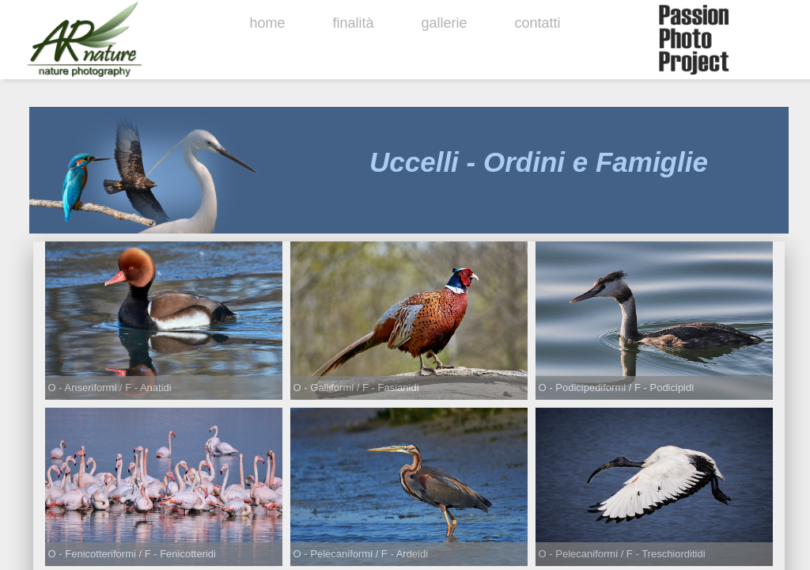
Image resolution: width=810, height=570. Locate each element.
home (267, 23)
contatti (538, 23)
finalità (352, 23)
